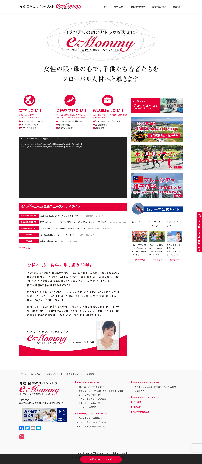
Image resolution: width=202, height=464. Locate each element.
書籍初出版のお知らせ (50, 241)
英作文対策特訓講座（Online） (92, 426)
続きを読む (140, 260)
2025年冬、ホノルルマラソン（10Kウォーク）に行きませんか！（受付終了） (74, 222)
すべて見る (24, 248)
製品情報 (29, 241)
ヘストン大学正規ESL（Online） (93, 422)
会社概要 (90, 373)
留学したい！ (37, 373)
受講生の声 (139, 391)
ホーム (24, 373)
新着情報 (29, 234)
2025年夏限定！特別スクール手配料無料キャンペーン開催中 (66, 228)
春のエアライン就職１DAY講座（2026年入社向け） (157, 386)
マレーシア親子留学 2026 (90, 395)
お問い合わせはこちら (101, 459)
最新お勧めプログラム (28, 215)
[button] (15, 50)
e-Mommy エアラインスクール (147, 382)
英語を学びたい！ (55, 373)
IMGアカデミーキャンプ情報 (91, 386)
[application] (73, 167)
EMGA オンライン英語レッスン (92, 418)
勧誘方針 (137, 407)
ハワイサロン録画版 (87, 407)
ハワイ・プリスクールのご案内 (92, 399)
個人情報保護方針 (141, 412)
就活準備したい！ (74, 373)
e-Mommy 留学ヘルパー (88, 382)
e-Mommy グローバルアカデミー (92, 413)
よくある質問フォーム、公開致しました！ (58, 234)
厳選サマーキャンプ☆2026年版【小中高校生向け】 (101, 391)
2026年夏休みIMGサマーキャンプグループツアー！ (62, 215)
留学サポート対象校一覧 (89, 403)
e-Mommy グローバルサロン (146, 397)
